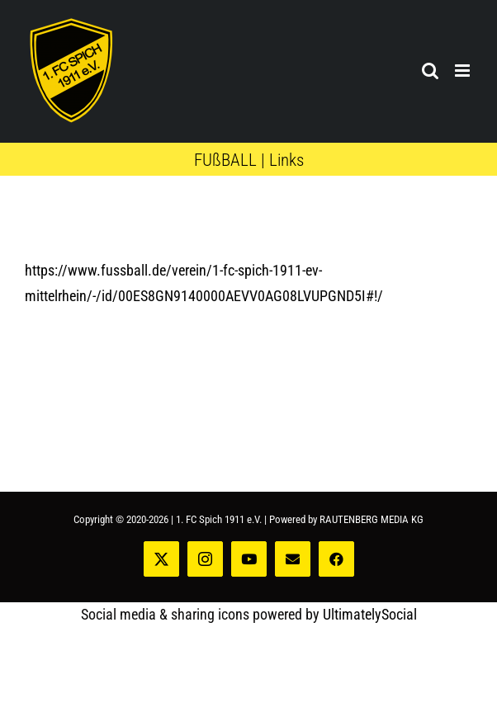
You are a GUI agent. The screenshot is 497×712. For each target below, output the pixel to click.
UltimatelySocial (370, 614)
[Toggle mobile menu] (463, 70)
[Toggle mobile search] (430, 70)
